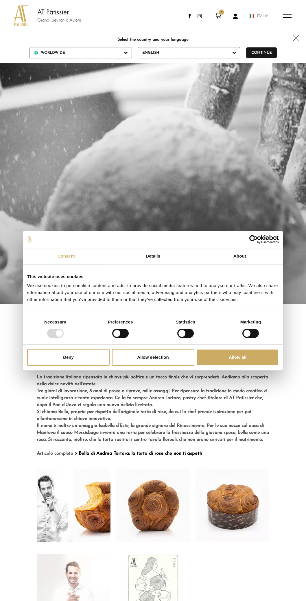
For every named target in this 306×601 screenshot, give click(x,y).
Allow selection (153, 357)
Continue (261, 53)
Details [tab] (153, 256)
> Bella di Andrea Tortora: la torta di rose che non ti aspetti (138, 453)
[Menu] (287, 16)
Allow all (237, 357)
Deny (68, 357)
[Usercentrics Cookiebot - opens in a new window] (253, 239)
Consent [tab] (66, 256)
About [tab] (239, 256)
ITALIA (259, 16)
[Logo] (42, 16)
